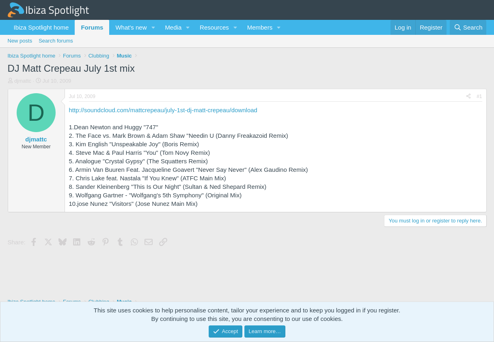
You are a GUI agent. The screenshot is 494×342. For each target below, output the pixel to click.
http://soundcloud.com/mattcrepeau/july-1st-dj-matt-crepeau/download (163, 110)
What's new (131, 27)
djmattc (22, 81)
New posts (20, 41)
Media (173, 27)
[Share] (468, 96)
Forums (92, 27)
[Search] (468, 27)
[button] (153, 27)
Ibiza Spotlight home (41, 27)
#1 (479, 96)
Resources (214, 27)
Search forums (56, 41)
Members (260, 27)
